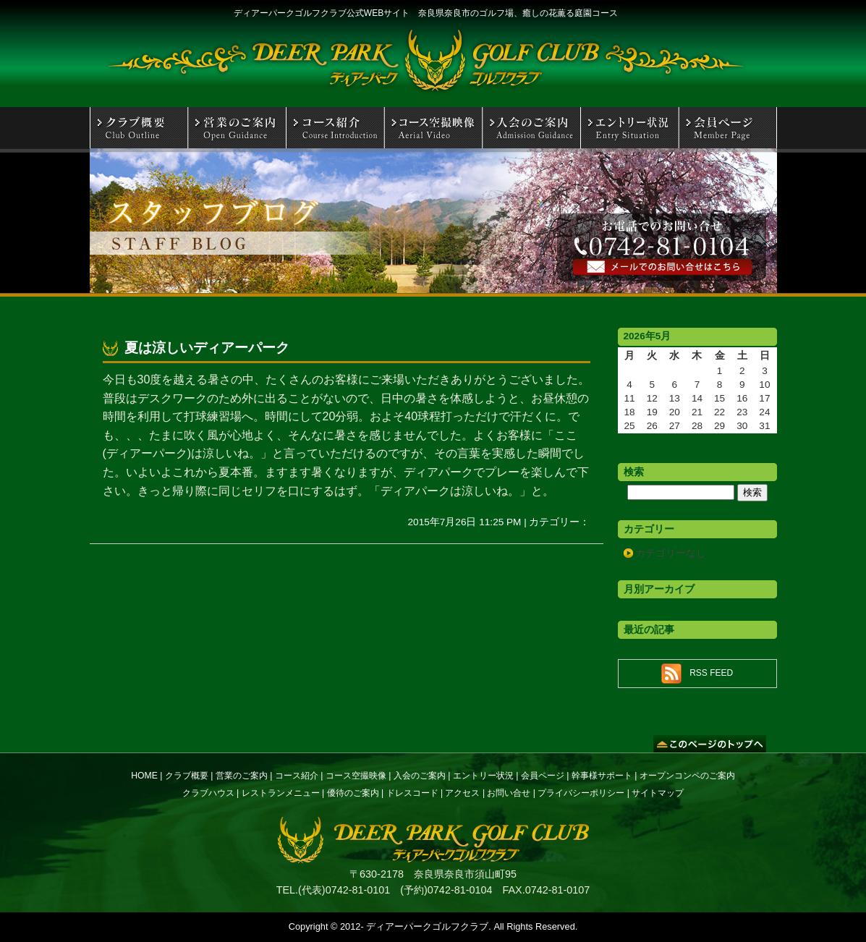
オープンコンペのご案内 (687, 776)
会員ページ (542, 776)
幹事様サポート (602, 776)
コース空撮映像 (356, 776)
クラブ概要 (186, 776)
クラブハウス (208, 793)
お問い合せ (508, 793)
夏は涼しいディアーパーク (206, 347)
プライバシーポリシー (581, 793)
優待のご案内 (353, 793)
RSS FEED (711, 673)
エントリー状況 (483, 776)
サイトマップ (658, 793)
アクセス (462, 793)
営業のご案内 (242, 776)
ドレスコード (412, 793)
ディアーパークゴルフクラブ (427, 926)
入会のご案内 (420, 776)
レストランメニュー (281, 793)
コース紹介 (296, 776)
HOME (144, 776)
